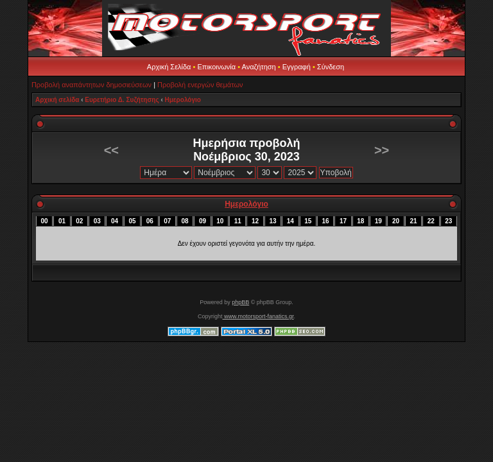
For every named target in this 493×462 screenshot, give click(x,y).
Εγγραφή (296, 67)
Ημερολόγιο (183, 99)
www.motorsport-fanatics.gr (257, 316)
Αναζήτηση (259, 67)
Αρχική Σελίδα (169, 67)
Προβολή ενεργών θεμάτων (200, 85)
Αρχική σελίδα (57, 99)
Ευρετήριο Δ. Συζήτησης (122, 99)
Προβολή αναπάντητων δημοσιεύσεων (91, 85)
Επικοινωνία (216, 67)
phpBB (240, 302)
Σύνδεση (330, 67)
